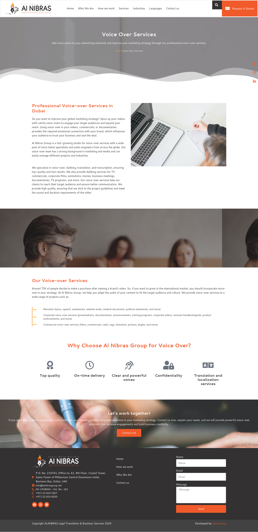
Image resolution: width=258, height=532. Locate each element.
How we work (106, 8)
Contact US (129, 433)
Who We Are (86, 8)
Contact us (172, 8)
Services (124, 8)
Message (181, 484)
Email (179, 470)
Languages (155, 8)
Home (70, 8)
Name (179, 457)
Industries (139, 8)
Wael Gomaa (218, 523)
